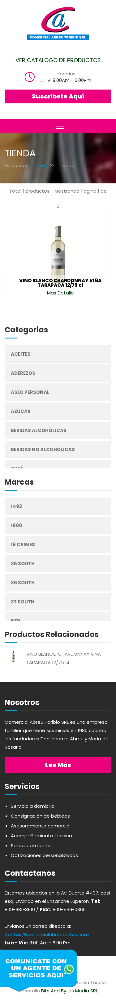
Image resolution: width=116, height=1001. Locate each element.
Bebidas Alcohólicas (39, 430)
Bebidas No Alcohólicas (43, 449)
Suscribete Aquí (58, 96)
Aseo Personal (30, 392)
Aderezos (23, 373)
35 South (23, 563)
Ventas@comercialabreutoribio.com (47, 934)
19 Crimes (23, 544)
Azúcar (21, 411)
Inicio (39, 165)
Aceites (21, 354)
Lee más (58, 765)
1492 (16, 506)
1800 (16, 525)
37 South (22, 602)
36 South (23, 582)
